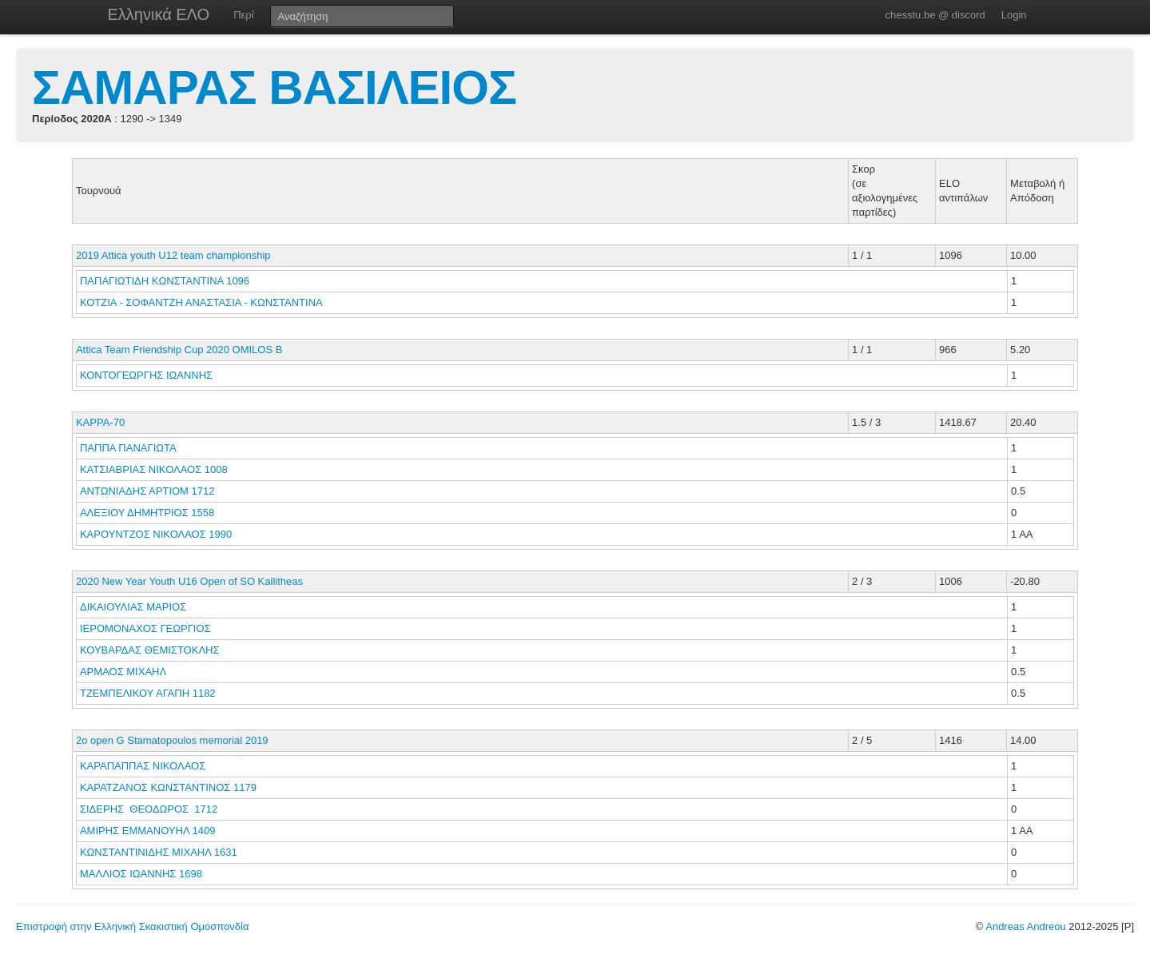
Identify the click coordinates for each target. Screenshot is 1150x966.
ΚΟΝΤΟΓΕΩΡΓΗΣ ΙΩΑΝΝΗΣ (148, 375)
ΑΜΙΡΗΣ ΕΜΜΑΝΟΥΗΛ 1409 (147, 831)
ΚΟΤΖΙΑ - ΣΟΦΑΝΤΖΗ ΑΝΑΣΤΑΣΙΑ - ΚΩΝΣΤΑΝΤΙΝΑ (202, 302)
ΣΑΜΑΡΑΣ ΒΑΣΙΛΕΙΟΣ (274, 87)
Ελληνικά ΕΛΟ (159, 14)
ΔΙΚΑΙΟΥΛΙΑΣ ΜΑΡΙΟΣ (134, 607)
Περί (243, 15)
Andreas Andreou (1025, 926)
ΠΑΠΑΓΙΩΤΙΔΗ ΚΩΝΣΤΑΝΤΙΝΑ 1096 (164, 281)
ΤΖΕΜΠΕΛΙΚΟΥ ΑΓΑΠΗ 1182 (148, 693)
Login (1014, 15)
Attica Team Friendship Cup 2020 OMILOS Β (179, 350)
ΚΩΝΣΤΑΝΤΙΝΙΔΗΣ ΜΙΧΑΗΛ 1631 (158, 852)
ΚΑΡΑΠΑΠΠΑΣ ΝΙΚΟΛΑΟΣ (144, 766)
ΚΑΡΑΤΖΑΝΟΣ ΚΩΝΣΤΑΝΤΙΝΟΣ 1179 (168, 787)
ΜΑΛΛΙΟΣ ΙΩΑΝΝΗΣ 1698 (141, 874)
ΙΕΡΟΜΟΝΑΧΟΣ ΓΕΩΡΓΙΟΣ (146, 628)
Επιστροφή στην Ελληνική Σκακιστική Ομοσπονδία (132, 926)
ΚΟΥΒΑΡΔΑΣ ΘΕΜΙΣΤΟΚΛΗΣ (151, 650)
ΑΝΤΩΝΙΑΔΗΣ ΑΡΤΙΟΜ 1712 (147, 491)
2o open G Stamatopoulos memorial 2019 (172, 740)
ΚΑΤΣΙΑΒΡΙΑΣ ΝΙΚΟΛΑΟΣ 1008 (154, 469)
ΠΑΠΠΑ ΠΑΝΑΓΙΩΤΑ (129, 448)
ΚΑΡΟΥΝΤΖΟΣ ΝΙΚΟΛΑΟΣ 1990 (156, 534)
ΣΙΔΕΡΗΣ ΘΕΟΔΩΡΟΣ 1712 (148, 809)
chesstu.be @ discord (935, 15)
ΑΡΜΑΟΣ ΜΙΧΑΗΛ (124, 672)
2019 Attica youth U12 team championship (173, 255)
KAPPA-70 (100, 422)
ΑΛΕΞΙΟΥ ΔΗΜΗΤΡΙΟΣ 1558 (147, 513)
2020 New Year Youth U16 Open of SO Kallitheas (189, 581)
